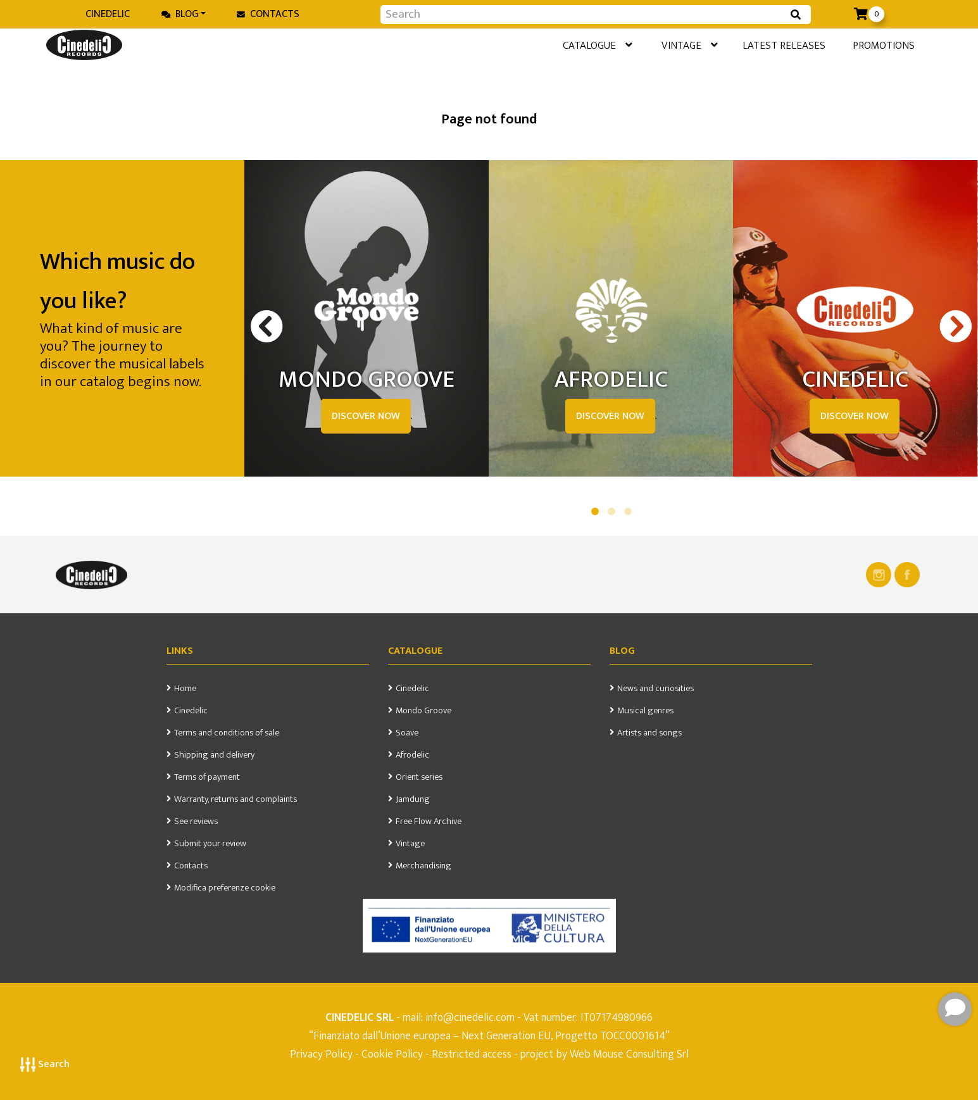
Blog (179, 14)
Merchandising (423, 865)
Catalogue (548, 47)
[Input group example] (583, 14)
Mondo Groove (423, 710)
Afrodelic (412, 755)
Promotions (868, 46)
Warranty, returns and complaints (235, 799)
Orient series (419, 777)
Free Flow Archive (428, 821)
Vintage (651, 47)
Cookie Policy (392, 1054)
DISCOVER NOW (366, 416)
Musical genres (645, 710)
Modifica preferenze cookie (224, 888)
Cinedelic (107, 14)
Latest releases (758, 46)
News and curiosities (655, 688)
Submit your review (210, 843)
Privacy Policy (322, 1054)
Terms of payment (207, 777)
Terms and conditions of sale (226, 733)
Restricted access (471, 1054)
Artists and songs (649, 733)
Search (45, 1064)
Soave (407, 733)
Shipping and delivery (214, 755)
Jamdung (413, 799)
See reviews (196, 821)
